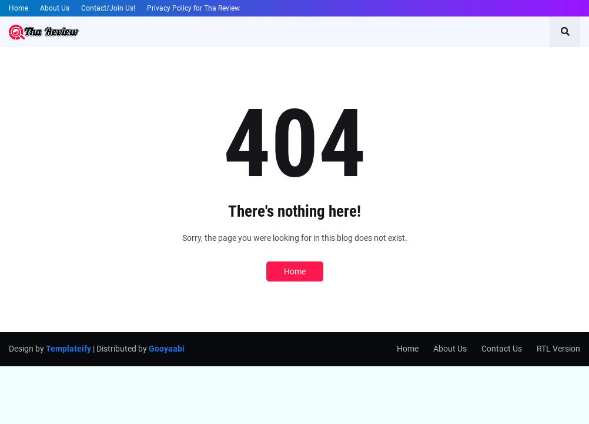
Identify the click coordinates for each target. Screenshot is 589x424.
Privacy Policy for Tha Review (193, 8)
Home (18, 8)
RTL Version (558, 348)
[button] (565, 31)
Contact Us (501, 348)
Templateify (68, 348)
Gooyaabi (167, 348)
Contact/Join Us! (108, 8)
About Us (54, 8)
